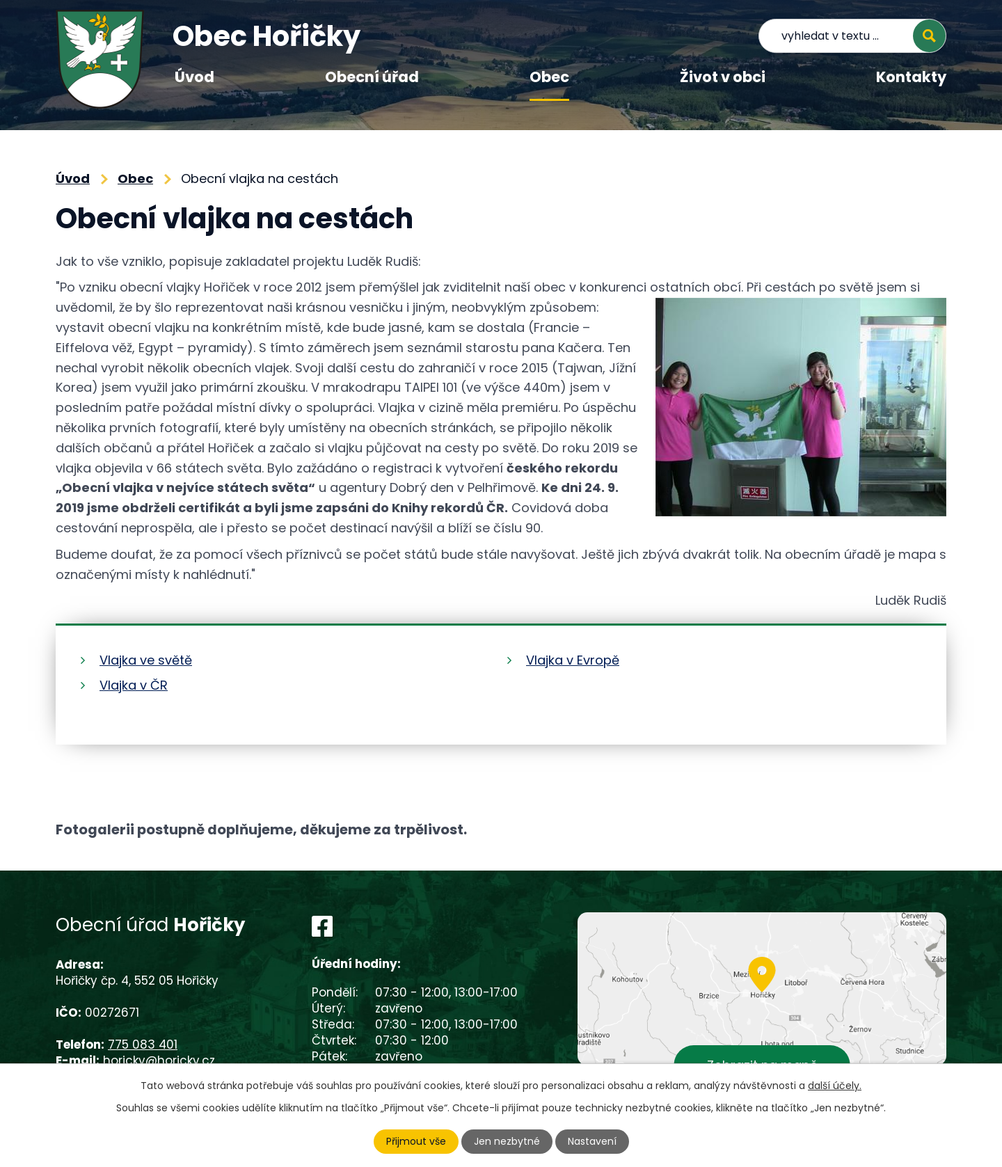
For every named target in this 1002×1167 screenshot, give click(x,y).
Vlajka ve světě (146, 660)
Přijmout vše (416, 1141)
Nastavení (592, 1141)
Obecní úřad (372, 77)
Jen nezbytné (507, 1141)
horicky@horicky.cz (159, 1060)
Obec (549, 77)
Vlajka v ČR (134, 685)
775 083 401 (142, 1044)
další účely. (834, 1086)
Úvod (194, 77)
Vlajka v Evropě (572, 660)
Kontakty (911, 77)
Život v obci (722, 77)
